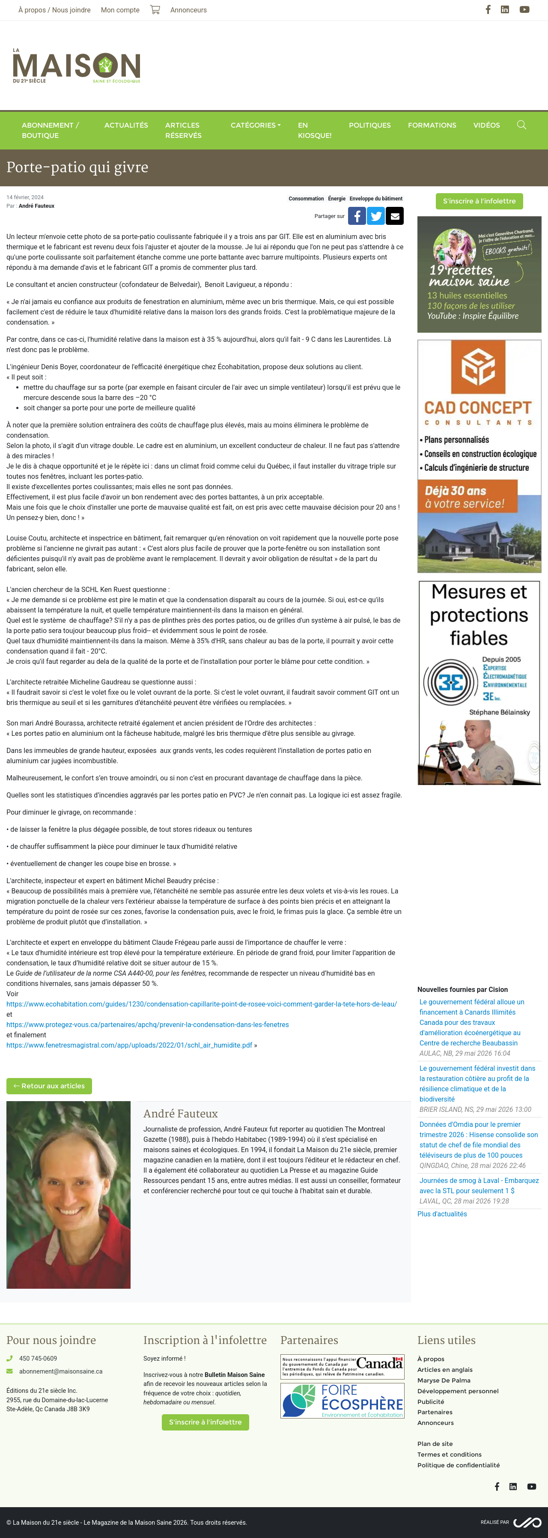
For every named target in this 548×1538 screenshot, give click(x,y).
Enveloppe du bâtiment (376, 199)
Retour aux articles (49, 1086)
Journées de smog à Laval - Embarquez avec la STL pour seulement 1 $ (479, 1186)
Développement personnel (458, 1391)
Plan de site (435, 1444)
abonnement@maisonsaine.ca (60, 1371)
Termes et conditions (449, 1454)
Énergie (336, 199)
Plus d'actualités (442, 1214)
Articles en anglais (445, 1370)
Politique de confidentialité (458, 1465)
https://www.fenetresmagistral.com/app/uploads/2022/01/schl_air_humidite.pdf (129, 1045)
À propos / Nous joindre (54, 10)
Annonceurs (435, 1423)
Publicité (430, 1402)
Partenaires (435, 1412)
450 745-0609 (38, 1358)
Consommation (306, 199)
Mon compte (120, 10)
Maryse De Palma (444, 1380)
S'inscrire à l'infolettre (479, 201)
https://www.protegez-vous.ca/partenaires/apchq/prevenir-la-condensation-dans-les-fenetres (147, 1025)
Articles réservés (183, 130)
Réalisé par (495, 1522)
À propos (430, 1359)
